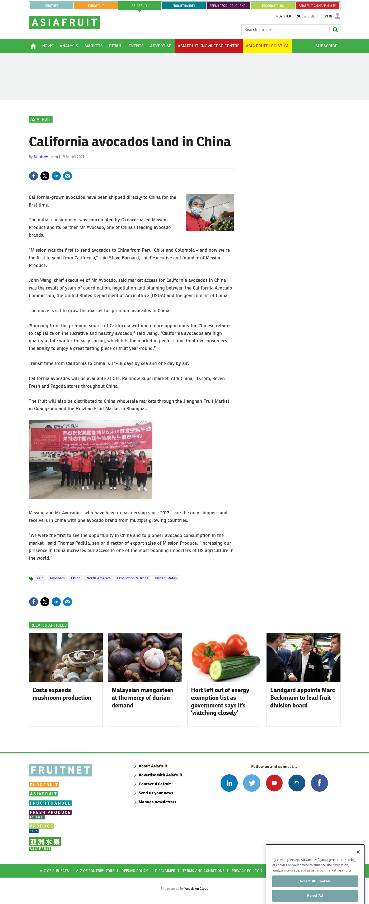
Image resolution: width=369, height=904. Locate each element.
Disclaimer (165, 870)
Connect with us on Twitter (251, 782)
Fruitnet (52, 6)
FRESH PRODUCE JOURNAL (228, 6)
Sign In (326, 16)
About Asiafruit (153, 766)
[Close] (358, 861)
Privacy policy (245, 870)
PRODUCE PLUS (273, 6)
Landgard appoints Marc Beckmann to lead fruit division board (302, 697)
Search (335, 29)
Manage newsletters (157, 802)
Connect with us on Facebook (319, 782)
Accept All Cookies (315, 890)
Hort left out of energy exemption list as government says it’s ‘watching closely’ (220, 701)
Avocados (57, 578)
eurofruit (96, 6)
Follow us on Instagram (296, 782)
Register (283, 16)
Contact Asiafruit (155, 784)
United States (166, 578)
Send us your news (156, 793)
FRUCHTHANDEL (183, 6)
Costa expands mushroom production (61, 694)
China (75, 578)
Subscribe (306, 16)
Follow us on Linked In (229, 782)
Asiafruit (40, 119)
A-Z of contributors (95, 870)
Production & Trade (132, 578)
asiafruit (139, 6)
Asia (39, 578)
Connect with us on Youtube (274, 782)
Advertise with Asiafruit (160, 775)
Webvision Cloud (196, 888)
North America (99, 578)
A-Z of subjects (54, 870)
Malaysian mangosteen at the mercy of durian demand (143, 697)
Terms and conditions (204, 870)
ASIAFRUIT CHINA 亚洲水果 (317, 6)
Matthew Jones (46, 156)
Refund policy (135, 870)
